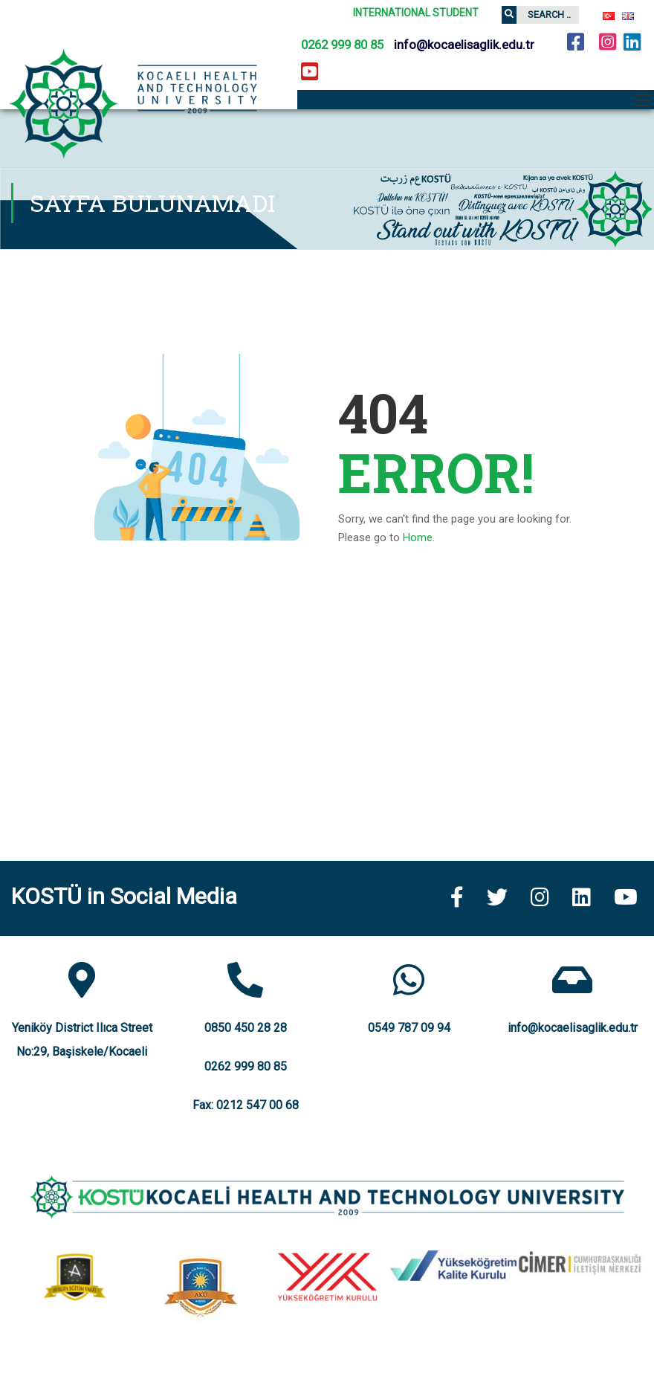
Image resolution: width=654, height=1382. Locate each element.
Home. (419, 537)
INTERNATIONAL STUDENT (416, 13)
